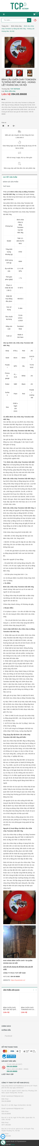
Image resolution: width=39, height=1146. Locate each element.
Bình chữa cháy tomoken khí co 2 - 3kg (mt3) (28, 1009)
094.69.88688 (19, 94)
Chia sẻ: (4, 122)
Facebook (8, 1036)
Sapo (13, 1144)
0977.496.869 (6, 1125)
